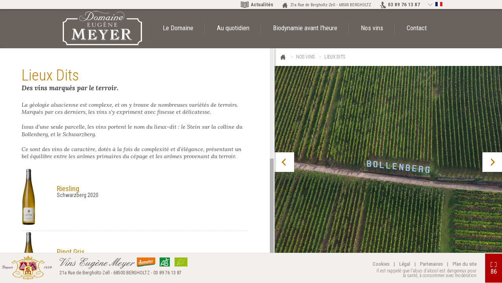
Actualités (262, 4)
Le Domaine (178, 28)
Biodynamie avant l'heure (305, 28)
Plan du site (465, 264)
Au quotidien (233, 28)
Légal (404, 264)
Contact (417, 28)
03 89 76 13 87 (404, 4)
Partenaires (431, 264)
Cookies (381, 264)
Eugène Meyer (283, 57)
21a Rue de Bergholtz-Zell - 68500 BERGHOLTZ (330, 4)
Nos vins (372, 28)
